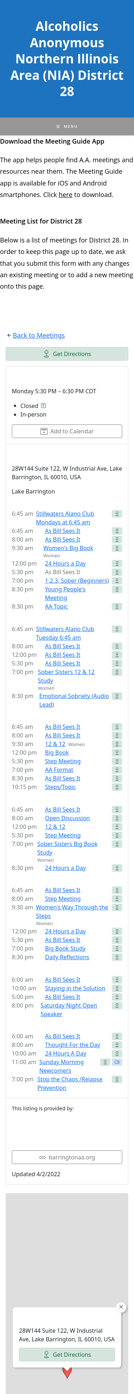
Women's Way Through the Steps (72, 911)
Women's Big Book (68, 548)
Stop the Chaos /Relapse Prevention (70, 1083)
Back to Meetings (39, 335)
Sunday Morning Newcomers (61, 1066)
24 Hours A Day (65, 1053)
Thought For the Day (72, 1045)
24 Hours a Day (65, 563)
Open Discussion (67, 818)
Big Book (57, 752)
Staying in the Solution (75, 988)
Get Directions (67, 354)
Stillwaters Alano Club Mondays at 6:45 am (65, 518)
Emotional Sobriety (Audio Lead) (74, 700)
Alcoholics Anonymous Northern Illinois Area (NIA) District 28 (67, 59)
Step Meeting (63, 761)
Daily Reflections (67, 957)
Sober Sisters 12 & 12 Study (66, 676)
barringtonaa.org (67, 1157)
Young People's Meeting (65, 593)
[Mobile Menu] (67, 126)
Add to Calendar (67, 431)
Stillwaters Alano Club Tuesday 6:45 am (65, 633)
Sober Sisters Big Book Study (67, 848)
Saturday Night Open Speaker (69, 1009)
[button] (67, 1282)
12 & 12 (55, 744)
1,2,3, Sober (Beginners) (77, 581)
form (69, 263)
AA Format (59, 770)
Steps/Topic (60, 787)
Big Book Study (65, 948)
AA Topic (56, 606)
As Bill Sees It (62, 531)
